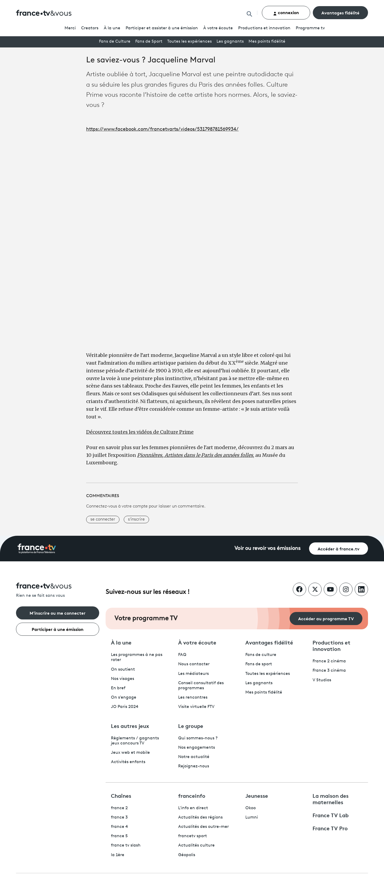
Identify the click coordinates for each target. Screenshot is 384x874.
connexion (286, 12)
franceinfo (191, 795)
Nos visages (122, 679)
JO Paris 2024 (124, 707)
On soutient (123, 669)
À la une (112, 28)
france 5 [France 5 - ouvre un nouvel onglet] (119, 836)
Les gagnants (230, 41)
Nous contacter (194, 664)
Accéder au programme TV (326, 618)
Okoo (250, 808)
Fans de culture (260, 655)
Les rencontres (192, 697)
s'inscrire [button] (136, 519)
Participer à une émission (57, 629)
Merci (70, 28)
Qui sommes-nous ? (198, 738)
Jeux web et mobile (130, 753)
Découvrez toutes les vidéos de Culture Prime (140, 432)
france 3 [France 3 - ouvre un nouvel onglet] (119, 817)
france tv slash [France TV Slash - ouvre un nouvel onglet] (126, 845)
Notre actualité (193, 757)
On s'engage (123, 697)
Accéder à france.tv (338, 548)
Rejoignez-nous (193, 766)
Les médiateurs (193, 674)
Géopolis (186, 855)
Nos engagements (196, 748)
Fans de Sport (148, 41)
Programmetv (310, 28)
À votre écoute (218, 28)
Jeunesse (256, 795)
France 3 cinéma (329, 670)
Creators (89, 28)
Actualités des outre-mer (203, 827)
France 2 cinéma (329, 661)
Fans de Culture (114, 41)
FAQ (182, 655)
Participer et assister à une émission (162, 28)
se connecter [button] (102, 519)
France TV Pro (330, 828)
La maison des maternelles (331, 798)
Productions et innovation (264, 28)
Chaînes (121, 795)
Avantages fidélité (340, 12)
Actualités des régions (200, 817)
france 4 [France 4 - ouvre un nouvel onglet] (119, 827)
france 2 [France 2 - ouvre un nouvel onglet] (119, 808)
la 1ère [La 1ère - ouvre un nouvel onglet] (117, 855)
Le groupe (190, 725)
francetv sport (192, 836)
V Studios (322, 680)
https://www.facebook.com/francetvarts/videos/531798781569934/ (162, 129)
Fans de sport (258, 664)
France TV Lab (331, 815)
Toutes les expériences (189, 41)
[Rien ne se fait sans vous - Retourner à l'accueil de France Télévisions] (57, 590)
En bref (118, 688)
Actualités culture (196, 845)
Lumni (251, 817)
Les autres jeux (130, 725)
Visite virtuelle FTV (196, 707)
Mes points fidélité (267, 41)
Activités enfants (128, 762)
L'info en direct (193, 808)
